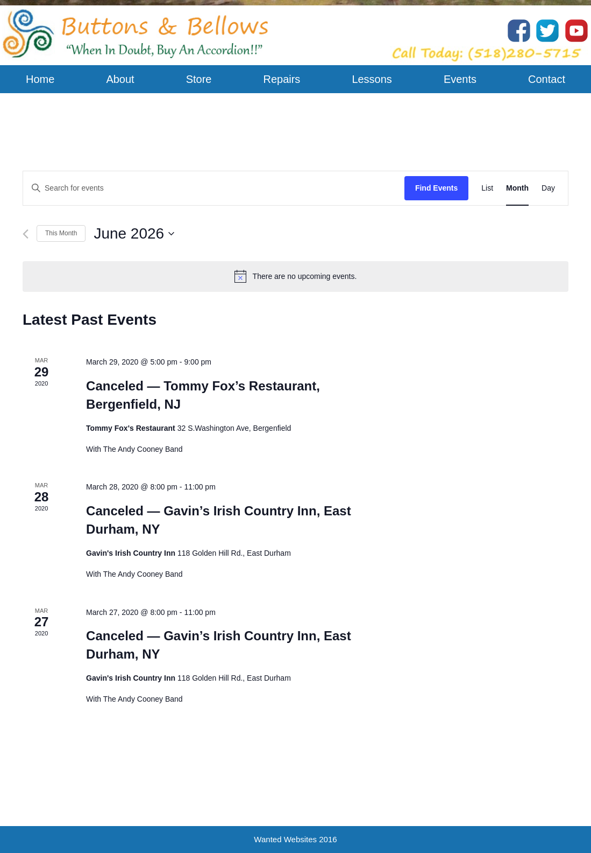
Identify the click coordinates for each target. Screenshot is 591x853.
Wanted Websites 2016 (295, 839)
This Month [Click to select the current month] (61, 233)
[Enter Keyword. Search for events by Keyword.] (213, 188)
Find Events (436, 188)
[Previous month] (26, 234)
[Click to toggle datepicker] (134, 233)
